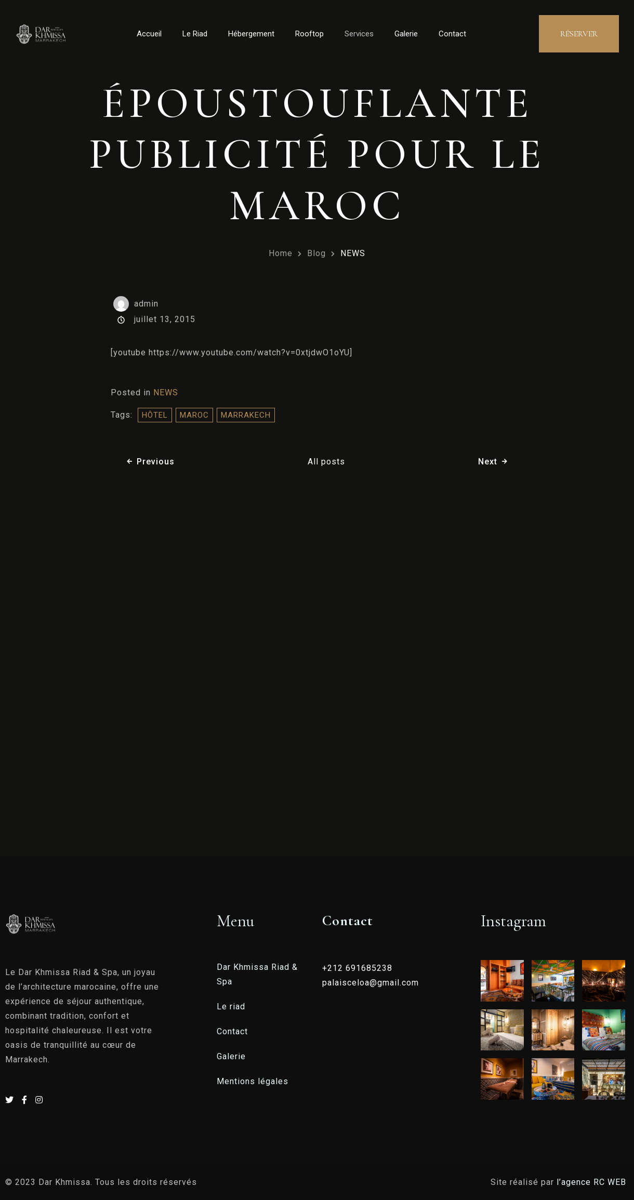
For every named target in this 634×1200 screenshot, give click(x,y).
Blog (316, 253)
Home (281, 253)
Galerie (406, 33)
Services (359, 33)
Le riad (231, 1006)
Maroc (194, 415)
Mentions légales (252, 1081)
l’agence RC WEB (593, 1182)
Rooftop (309, 33)
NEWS (352, 253)
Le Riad (194, 33)
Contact (452, 33)
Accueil (149, 33)
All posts (326, 461)
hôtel (155, 415)
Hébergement (251, 33)
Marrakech (246, 415)
